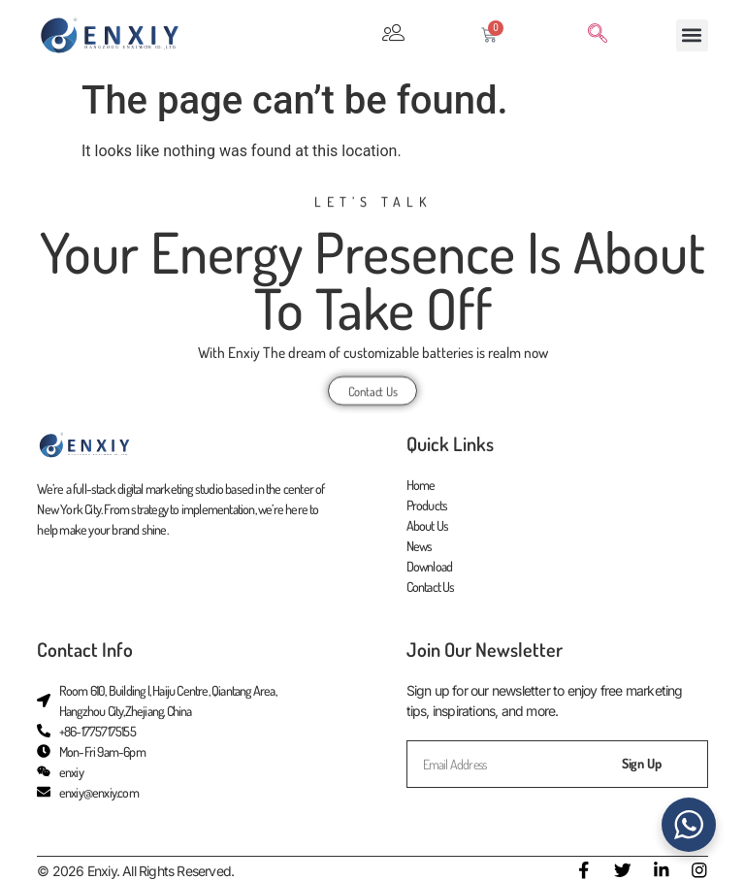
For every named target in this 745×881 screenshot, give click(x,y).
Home (421, 485)
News (419, 546)
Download (429, 567)
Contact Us (430, 587)
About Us (427, 526)
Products (427, 506)
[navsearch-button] (597, 35)
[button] (692, 35)
